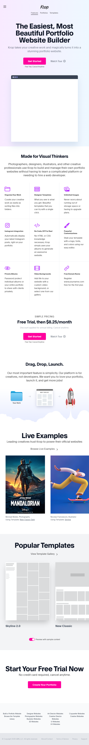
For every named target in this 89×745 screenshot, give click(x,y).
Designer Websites (34, 713)
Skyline (68, 519)
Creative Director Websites (55, 717)
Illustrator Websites (34, 719)
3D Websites (33, 721)
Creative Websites (77, 716)
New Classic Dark (27, 519)
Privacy (75, 739)
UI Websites (55, 721)
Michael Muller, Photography (18, 517)
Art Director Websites (55, 713)
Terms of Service (62, 739)
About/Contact (47, 739)
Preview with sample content (48, 639)
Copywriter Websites (77, 713)
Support (84, 739)
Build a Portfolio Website (12, 713)
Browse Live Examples (44, 449)
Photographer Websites (33, 716)
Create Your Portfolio (44, 684)
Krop (44, 7)
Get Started (34, 61)
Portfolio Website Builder (46, 36)
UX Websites (55, 724)
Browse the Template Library (12, 717)
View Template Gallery (44, 554)
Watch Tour (58, 61)
